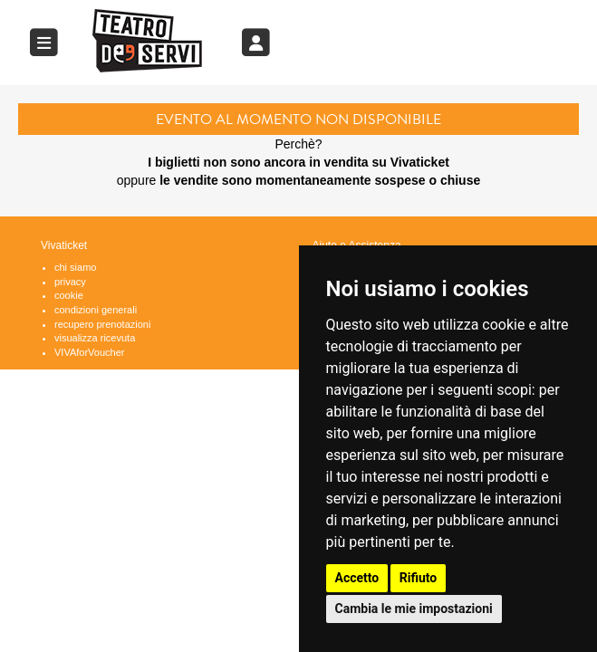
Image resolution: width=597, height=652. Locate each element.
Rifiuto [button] (419, 577)
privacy (70, 281)
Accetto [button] (357, 577)
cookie (68, 295)
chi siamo (75, 267)
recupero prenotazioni (102, 324)
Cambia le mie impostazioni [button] (414, 608)
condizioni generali (95, 309)
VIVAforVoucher (89, 352)
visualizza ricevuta (94, 337)
